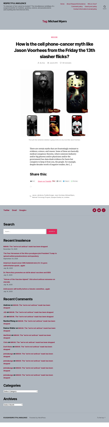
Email (15, 212)
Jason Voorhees (60, 197)
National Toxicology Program (41, 199)
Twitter (6, 212)
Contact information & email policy (85, 9)
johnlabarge (8, 358)
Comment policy (77, 6)
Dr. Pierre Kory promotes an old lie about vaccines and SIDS (28, 274)
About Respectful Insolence (76, 4)
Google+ (24, 212)
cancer (34, 197)
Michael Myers (70, 197)
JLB (5, 314)
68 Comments (67, 63)
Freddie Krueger (49, 197)
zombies (67, 199)
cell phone (40, 197)
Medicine (54, 37)
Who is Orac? (92, 4)
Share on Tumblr (50, 181)
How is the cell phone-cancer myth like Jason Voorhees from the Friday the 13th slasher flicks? (54, 50)
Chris (5, 344)
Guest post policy (91, 6)
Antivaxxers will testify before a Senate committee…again (28, 291)
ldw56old (7, 337)
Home (62, 4)
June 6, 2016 (54, 63)
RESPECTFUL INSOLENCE (15, 3)
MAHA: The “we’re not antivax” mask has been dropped (26, 248)
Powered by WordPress (38, 422)
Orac (43, 63)
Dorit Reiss (8, 351)
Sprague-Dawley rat (57, 199)
